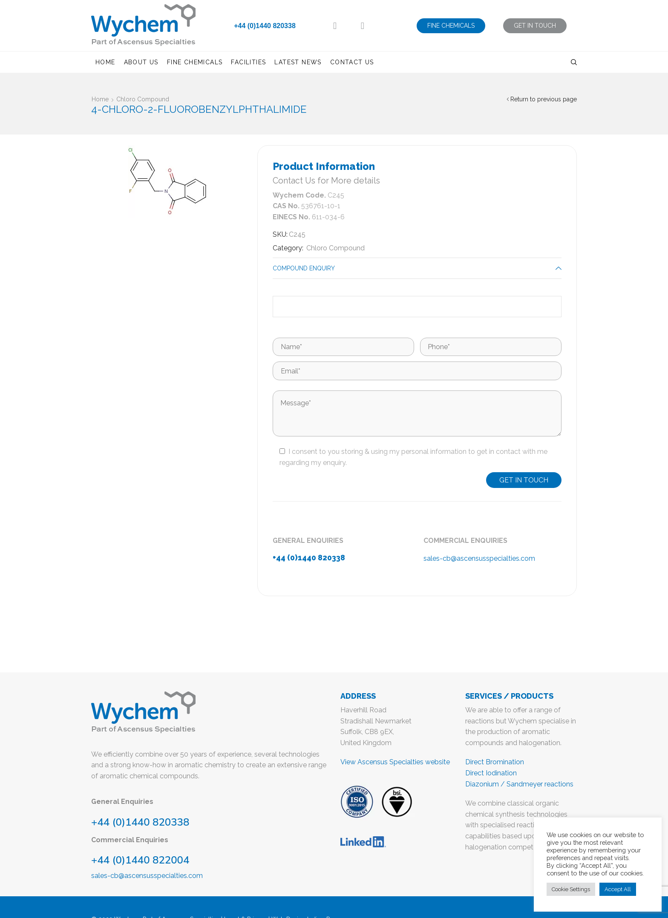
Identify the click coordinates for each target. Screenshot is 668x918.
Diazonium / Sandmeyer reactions (519, 784)
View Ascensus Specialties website (395, 762)
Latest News (297, 62)
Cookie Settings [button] (571, 889)
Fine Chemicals (195, 62)
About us (141, 62)
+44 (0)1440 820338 (265, 25)
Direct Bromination (494, 762)
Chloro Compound (142, 99)
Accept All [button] (618, 889)
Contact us (352, 62)
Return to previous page (543, 99)
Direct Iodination (491, 773)
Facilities (248, 62)
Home (105, 62)
